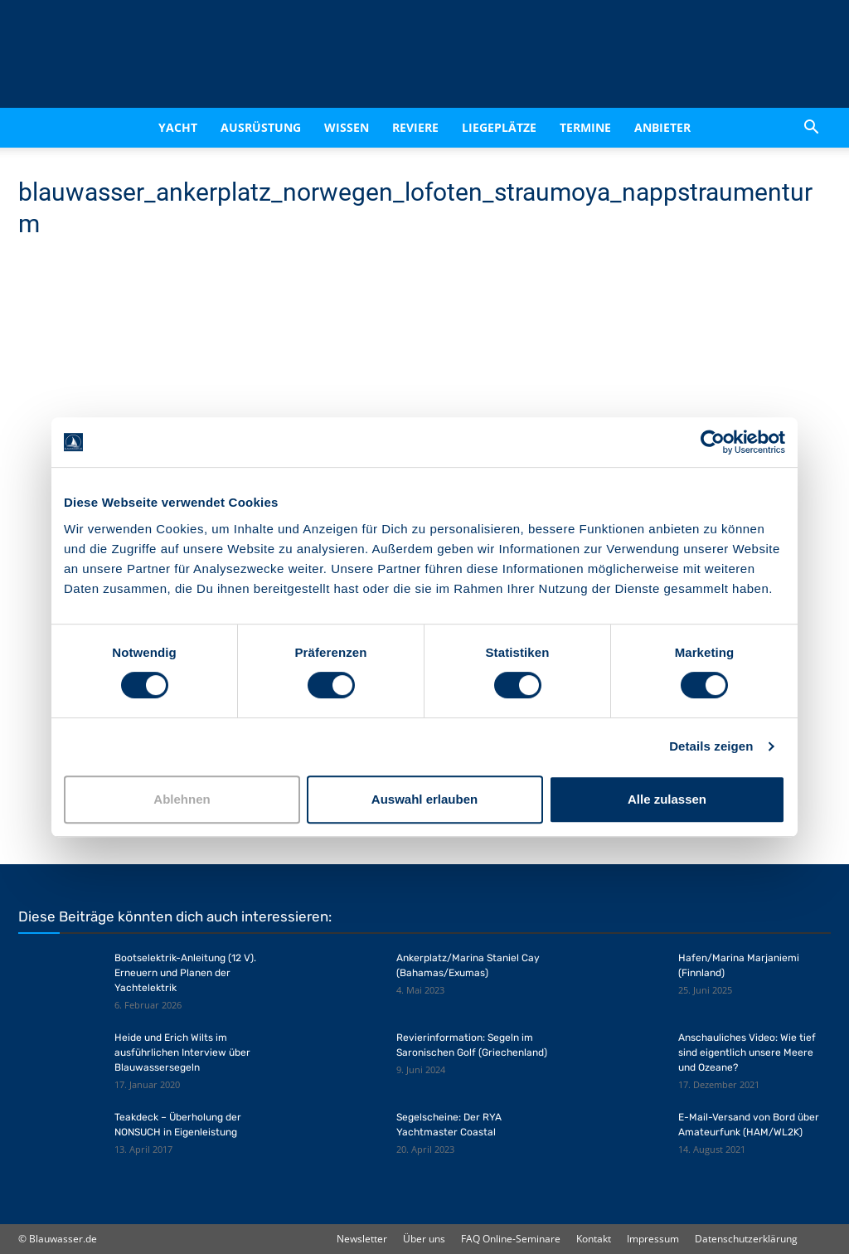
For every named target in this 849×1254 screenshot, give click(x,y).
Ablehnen (181, 799)
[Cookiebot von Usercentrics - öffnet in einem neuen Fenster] (712, 442)
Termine (585, 127)
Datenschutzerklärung (746, 1239)
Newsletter (362, 1239)
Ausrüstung (261, 127)
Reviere (415, 127)
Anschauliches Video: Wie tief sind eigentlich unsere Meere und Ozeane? (747, 1052)
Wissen (346, 127)
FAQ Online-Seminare (510, 1239)
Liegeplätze (499, 127)
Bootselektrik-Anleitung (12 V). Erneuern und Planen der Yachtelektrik (185, 973)
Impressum (653, 1239)
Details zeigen (711, 746)
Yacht (177, 127)
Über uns (424, 1239)
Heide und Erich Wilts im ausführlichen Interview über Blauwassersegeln (182, 1052)
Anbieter (662, 127)
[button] (811, 128)
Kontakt (593, 1239)
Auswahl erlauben (424, 799)
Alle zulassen (667, 799)
